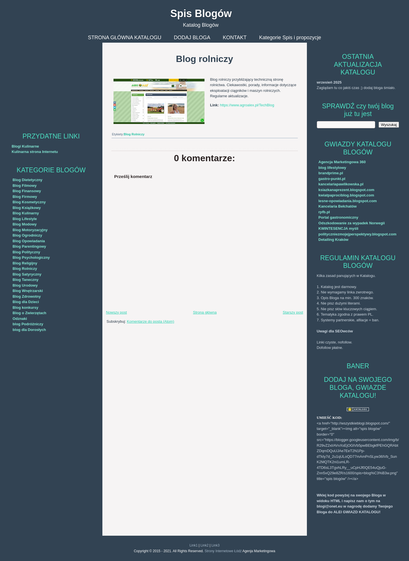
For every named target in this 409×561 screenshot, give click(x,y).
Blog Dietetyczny (27, 180)
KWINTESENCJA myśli (338, 228)
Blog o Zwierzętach (29, 313)
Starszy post (293, 312)
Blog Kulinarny (26, 213)
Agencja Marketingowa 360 (342, 162)
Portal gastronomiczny (338, 217)
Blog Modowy (25, 224)
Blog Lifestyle (25, 219)
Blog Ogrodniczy (27, 235)
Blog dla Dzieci (26, 302)
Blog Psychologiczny (31, 257)
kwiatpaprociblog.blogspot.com (346, 195)
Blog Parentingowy (29, 246)
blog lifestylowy (332, 167)
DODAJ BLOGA (192, 37)
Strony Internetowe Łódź (222, 551)
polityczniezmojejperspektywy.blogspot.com (357, 234)
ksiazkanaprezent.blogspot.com (347, 190)
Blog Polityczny (26, 252)
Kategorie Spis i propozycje (290, 37)
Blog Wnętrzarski (28, 291)
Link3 (215, 545)
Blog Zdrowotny (27, 296)
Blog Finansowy (27, 191)
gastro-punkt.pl (332, 179)
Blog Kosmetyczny (29, 202)
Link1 (193, 545)
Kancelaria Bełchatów (338, 206)
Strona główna (205, 312)
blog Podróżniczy (28, 324)
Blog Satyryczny (27, 274)
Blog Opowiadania (29, 241)
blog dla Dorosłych (29, 330)
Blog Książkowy (27, 208)
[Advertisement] (51, 82)
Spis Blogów (201, 13)
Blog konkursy (25, 307)
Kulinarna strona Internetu (35, 152)
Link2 (205, 545)
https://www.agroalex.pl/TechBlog (247, 105)
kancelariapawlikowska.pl (341, 184)
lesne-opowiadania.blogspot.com (348, 201)
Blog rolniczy (204, 59)
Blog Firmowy (25, 196)
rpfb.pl (324, 212)
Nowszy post (116, 312)
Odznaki (20, 318)
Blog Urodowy (25, 285)
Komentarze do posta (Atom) (150, 321)
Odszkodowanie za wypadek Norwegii (352, 223)
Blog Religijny (25, 263)
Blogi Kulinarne (25, 146)
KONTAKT (235, 37)
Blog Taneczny (25, 280)
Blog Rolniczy (25, 268)
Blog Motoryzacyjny (30, 230)
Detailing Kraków (333, 239)
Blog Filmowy (25, 185)
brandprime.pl (331, 173)
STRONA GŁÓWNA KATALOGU (124, 37)
